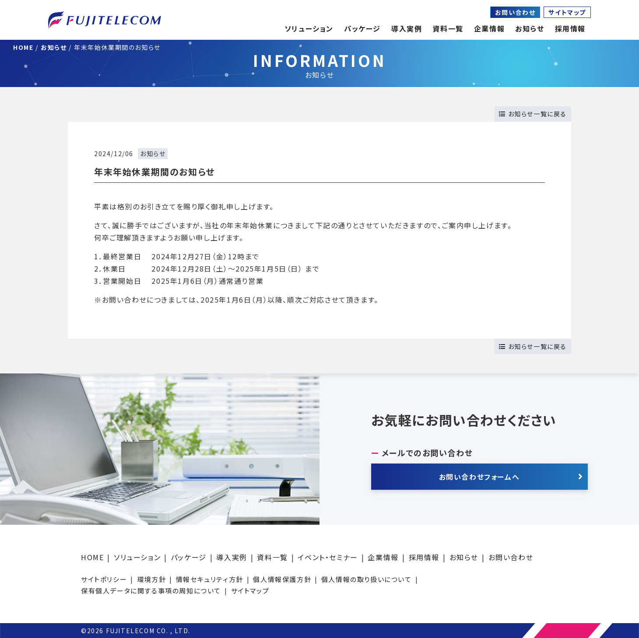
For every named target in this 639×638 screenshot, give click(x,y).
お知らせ (529, 28)
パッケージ (189, 557)
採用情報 (424, 557)
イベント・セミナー (328, 557)
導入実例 (231, 557)
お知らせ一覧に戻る (533, 113)
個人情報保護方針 (282, 579)
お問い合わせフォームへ (479, 476)
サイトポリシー (104, 579)
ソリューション (137, 557)
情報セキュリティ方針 (209, 579)
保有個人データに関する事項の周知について (151, 590)
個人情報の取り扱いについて (366, 579)
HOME (92, 557)
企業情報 (489, 28)
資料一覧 (272, 557)
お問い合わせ (515, 12)
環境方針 (151, 579)
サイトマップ (567, 12)
